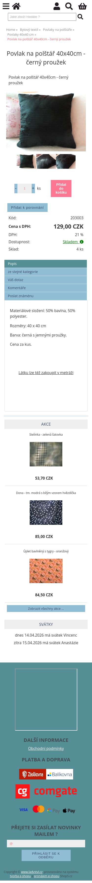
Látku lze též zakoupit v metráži (46, 372)
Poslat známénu (20, 296)
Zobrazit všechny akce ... (46, 608)
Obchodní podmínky (46, 748)
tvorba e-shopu (20, 876)
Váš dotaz (15, 279)
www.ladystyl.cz (32, 872)
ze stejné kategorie (23, 271)
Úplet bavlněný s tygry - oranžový (46, 551)
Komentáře (17, 287)
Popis (12, 263)
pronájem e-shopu (46, 876)
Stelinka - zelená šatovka (46, 434)
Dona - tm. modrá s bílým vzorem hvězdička (46, 493)
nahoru (85, 876)
